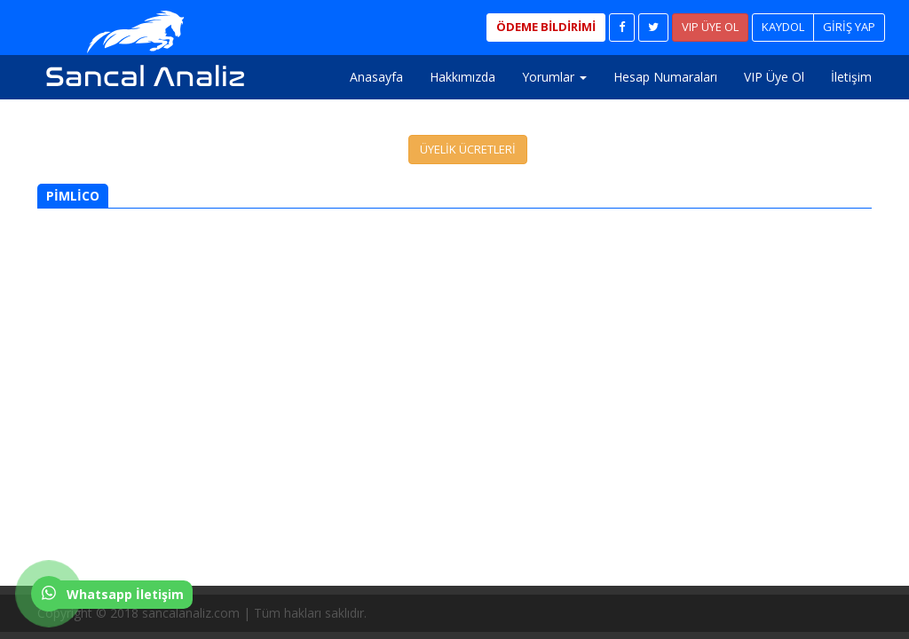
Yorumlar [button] (554, 76)
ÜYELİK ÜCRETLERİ (468, 149)
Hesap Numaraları (665, 76)
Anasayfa (376, 76)
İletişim (851, 76)
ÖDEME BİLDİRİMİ (546, 27)
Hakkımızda (462, 76)
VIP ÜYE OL (710, 27)
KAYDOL (783, 27)
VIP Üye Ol (774, 76)
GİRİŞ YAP (849, 27)
